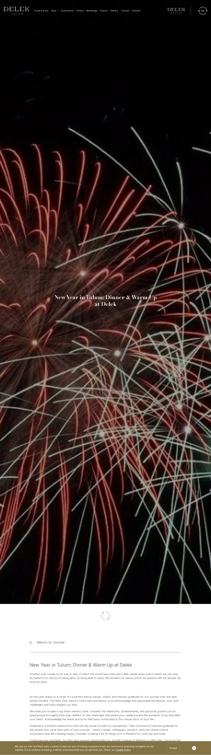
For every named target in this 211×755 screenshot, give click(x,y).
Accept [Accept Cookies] (173, 748)
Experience (67, 10)
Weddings (92, 10)
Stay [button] (54, 10)
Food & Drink (41, 10)
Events (104, 10)
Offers (80, 10)
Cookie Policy (123, 749)
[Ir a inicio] (16, 11)
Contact (136, 10)
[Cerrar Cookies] (194, 748)
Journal (125, 10)
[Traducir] (203, 11)
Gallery (114, 10)
